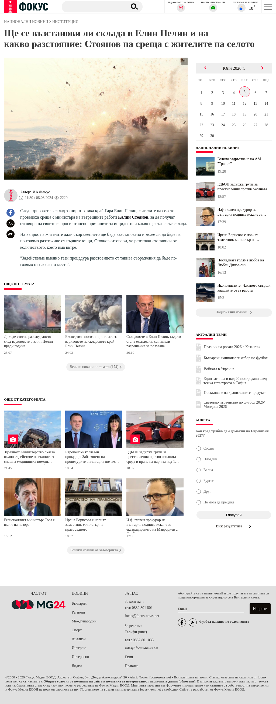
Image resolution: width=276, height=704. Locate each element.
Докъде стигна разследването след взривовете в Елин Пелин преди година (28, 341)
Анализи (78, 639)
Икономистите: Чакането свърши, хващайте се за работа (244, 287)
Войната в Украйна (219, 369)
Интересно (80, 657)
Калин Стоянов (133, 217)
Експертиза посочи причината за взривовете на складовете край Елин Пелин (91, 341)
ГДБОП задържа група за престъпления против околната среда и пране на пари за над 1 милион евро (151, 457)
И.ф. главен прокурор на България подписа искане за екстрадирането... (240, 212)
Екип (129, 657)
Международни (84, 621)
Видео (77, 666)
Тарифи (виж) (136, 632)
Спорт (77, 630)
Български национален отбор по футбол (236, 358)
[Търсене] (92, 6)
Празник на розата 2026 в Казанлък (232, 347)
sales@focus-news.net (141, 648)
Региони (78, 612)
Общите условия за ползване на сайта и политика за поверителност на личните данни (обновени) (119, 681)
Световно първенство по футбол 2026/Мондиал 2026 (234, 404)
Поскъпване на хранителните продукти (235, 393)
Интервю (79, 648)
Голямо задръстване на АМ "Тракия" (239, 161)
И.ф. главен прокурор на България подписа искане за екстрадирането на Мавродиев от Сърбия (152, 525)
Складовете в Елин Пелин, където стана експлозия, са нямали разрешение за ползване (153, 341)
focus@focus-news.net (142, 616)
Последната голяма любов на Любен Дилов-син (241, 262)
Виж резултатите (234, 526)
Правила (132, 666)
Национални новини (217, 148)
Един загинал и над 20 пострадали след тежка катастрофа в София (235, 381)
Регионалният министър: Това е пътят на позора (29, 522)
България (79, 603)
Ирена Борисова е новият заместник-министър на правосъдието (85, 524)
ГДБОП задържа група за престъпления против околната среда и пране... (242, 186)
